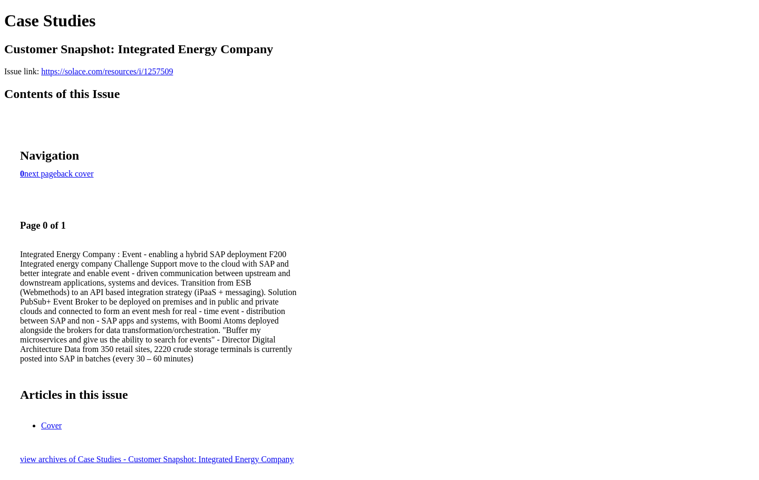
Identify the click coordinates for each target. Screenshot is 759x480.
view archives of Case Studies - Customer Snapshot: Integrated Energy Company (157, 459)
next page (40, 173)
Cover (51, 425)
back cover (75, 173)
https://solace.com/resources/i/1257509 (107, 71)
